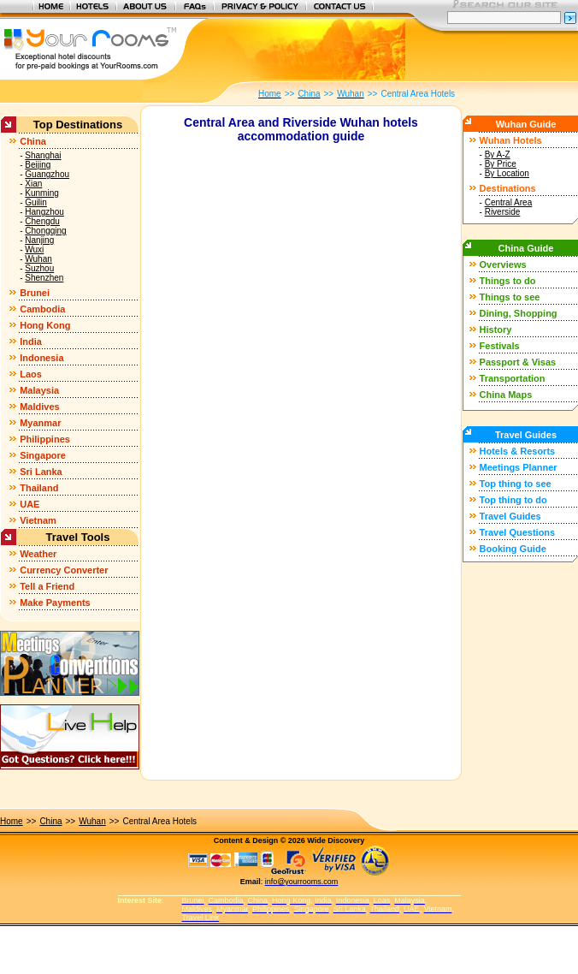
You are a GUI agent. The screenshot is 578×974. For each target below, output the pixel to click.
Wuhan (38, 259)
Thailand (39, 488)
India (31, 341)
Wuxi (34, 249)
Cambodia (42, 309)
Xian (33, 183)
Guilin (36, 202)
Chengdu (42, 221)
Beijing (37, 164)
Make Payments (55, 602)
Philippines (45, 439)
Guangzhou (47, 174)
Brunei (35, 293)
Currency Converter (64, 570)
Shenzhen (44, 277)
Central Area (509, 202)
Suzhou (39, 268)
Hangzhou (44, 212)
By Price (500, 164)
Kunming (41, 193)
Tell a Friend (47, 586)
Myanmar (40, 423)
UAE (29, 504)
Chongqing (45, 230)
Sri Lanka (41, 471)
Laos (31, 374)
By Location (507, 173)
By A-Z (497, 154)
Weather (38, 554)
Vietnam (38, 520)
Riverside (503, 212)
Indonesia (41, 358)
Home (11, 821)
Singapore (43, 455)
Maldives (39, 406)
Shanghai (43, 155)
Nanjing (39, 240)
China (33, 141)
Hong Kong (45, 325)
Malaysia (39, 390)
